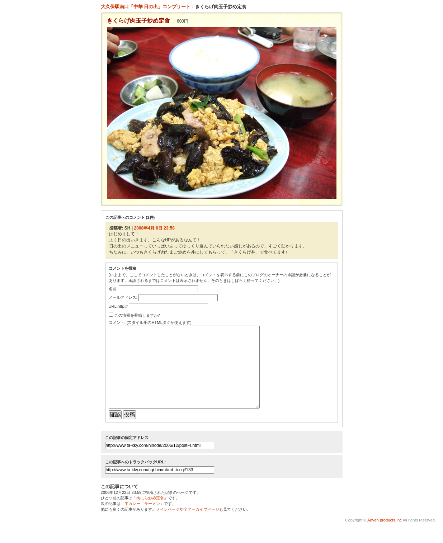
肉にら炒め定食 (150, 514)
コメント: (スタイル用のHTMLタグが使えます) (150, 322)
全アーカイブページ (201, 525)
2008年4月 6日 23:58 (154, 228)
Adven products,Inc (384, 536)
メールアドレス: (123, 297)
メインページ (168, 525)
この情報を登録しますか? (134, 315)
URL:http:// (118, 306)
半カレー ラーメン (142, 520)
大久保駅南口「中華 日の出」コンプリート (146, 6)
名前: (113, 289)
